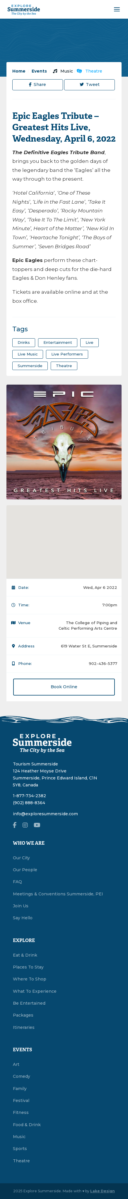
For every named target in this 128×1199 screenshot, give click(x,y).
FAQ (17, 881)
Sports (20, 1148)
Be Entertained (29, 1003)
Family (20, 1088)
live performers (67, 354)
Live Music (28, 354)
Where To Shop (29, 979)
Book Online (64, 686)
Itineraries (24, 1027)
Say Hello (23, 917)
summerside (30, 365)
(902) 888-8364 (29, 802)
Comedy (21, 1076)
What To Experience (35, 991)
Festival (21, 1100)
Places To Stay (28, 967)
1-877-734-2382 (29, 795)
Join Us (20, 906)
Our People (25, 869)
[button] (63, 538)
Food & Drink (27, 1124)
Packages (23, 1015)
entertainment (57, 342)
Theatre (89, 71)
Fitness (21, 1112)
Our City (21, 857)
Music (63, 71)
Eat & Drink (25, 955)
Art (16, 1064)
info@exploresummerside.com (45, 813)
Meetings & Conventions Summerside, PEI (58, 894)
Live (89, 342)
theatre (64, 365)
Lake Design (102, 1191)
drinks (24, 342)
